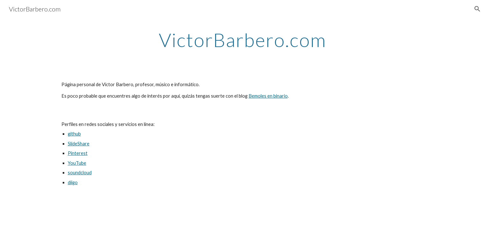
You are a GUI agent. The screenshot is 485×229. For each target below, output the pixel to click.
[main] (242, 40)
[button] (477, 9)
